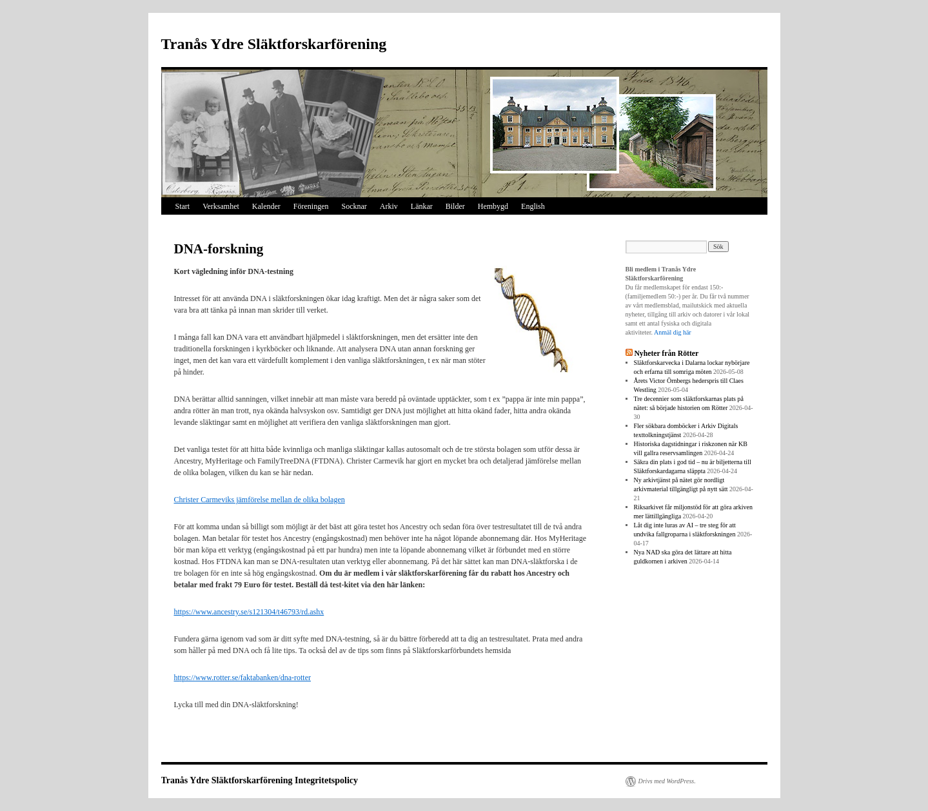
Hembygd (493, 206)
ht (177, 677)
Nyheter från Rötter (666, 353)
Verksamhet (220, 206)
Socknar (353, 206)
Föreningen (311, 206)
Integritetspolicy (326, 780)
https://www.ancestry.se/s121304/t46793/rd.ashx (249, 611)
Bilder (455, 206)
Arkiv (389, 206)
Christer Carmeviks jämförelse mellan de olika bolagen (259, 499)
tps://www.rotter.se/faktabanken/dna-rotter (245, 677)
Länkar (422, 206)
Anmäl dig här (672, 332)
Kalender (266, 206)
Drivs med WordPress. (667, 781)
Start (182, 206)
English (533, 206)
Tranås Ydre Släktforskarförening (274, 43)
